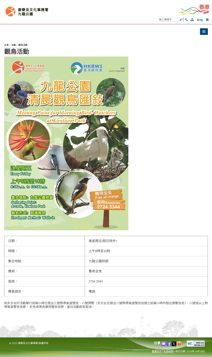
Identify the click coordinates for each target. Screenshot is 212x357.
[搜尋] (169, 20)
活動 (13, 45)
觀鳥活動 (23, 45)
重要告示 (157, 351)
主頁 (6, 45)
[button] (106, 32)
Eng (200, 19)
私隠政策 (168, 351)
